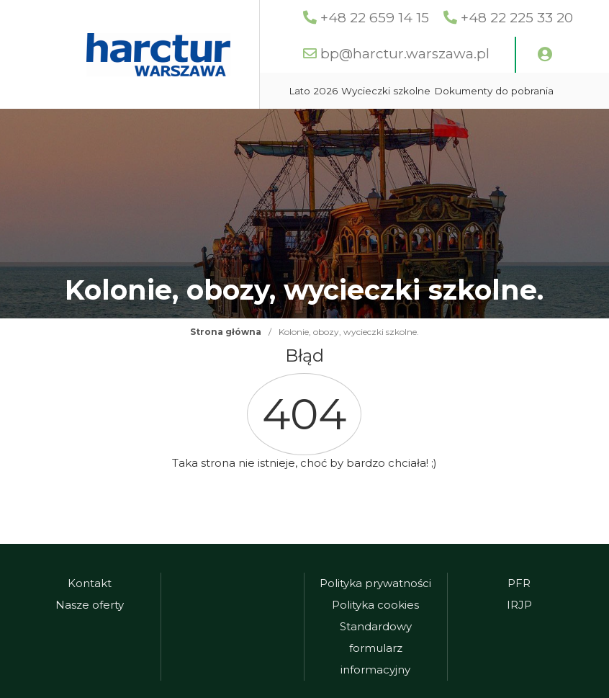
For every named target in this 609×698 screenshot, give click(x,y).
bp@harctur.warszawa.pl (405, 53)
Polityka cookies (375, 605)
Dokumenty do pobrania (494, 91)
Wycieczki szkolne (385, 91)
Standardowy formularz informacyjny (376, 647)
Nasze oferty (89, 605)
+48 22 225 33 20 (517, 17)
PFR (519, 583)
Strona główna (225, 331)
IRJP (519, 605)
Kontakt (90, 583)
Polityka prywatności (375, 583)
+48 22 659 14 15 (374, 17)
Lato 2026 (313, 91)
